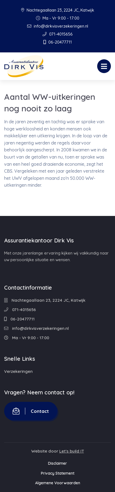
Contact (31, 411)
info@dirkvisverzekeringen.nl (57, 26)
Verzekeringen (18, 371)
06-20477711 (57, 42)
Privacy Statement (57, 473)
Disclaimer (57, 463)
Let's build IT (71, 451)
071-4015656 (58, 34)
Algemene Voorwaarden (57, 482)
